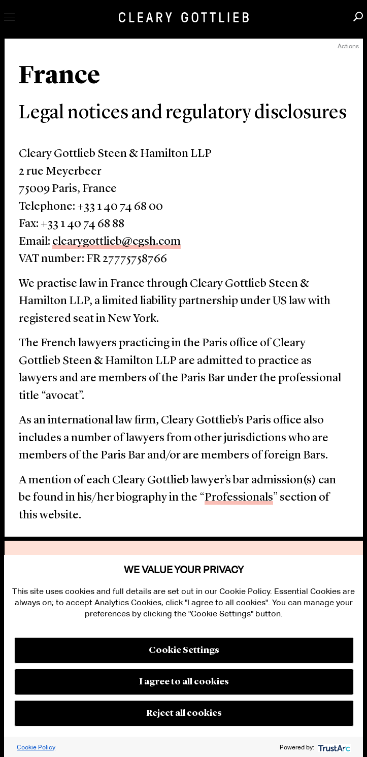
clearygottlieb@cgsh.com (116, 242)
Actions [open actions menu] (348, 46)
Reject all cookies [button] (184, 713)
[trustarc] (333, 747)
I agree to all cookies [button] (184, 681)
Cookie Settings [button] (184, 650)
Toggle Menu (9, 17)
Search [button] (358, 16)
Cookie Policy (36, 747)
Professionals (239, 498)
